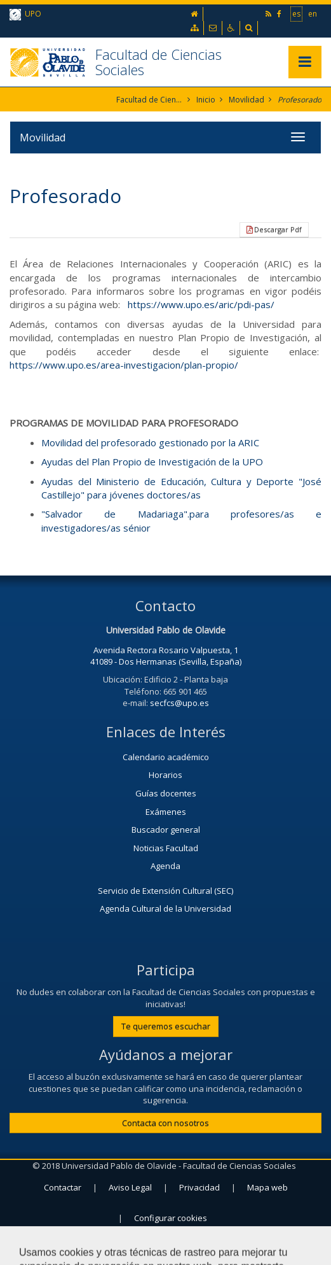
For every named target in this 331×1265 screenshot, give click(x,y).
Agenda (165, 866)
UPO (25, 14)
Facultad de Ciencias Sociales (158, 62)
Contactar (62, 1187)
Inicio (205, 99)
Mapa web (267, 1187)
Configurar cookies (170, 1218)
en (312, 13)
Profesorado (299, 99)
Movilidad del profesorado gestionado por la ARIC (150, 442)
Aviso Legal (130, 1187)
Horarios (165, 775)
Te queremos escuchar (165, 1026)
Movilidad (246, 99)
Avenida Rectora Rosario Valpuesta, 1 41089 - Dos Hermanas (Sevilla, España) (165, 656)
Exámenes (165, 811)
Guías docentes (165, 793)
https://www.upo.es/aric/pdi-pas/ (201, 304)
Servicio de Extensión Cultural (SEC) (165, 890)
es (296, 13)
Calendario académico (166, 757)
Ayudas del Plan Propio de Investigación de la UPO (152, 461)
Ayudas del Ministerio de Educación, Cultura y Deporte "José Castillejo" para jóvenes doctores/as (181, 488)
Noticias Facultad (165, 848)
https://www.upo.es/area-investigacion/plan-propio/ (124, 364)
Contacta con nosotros (165, 1123)
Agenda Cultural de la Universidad (165, 908)
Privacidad (199, 1187)
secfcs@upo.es (179, 703)
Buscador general (166, 829)
